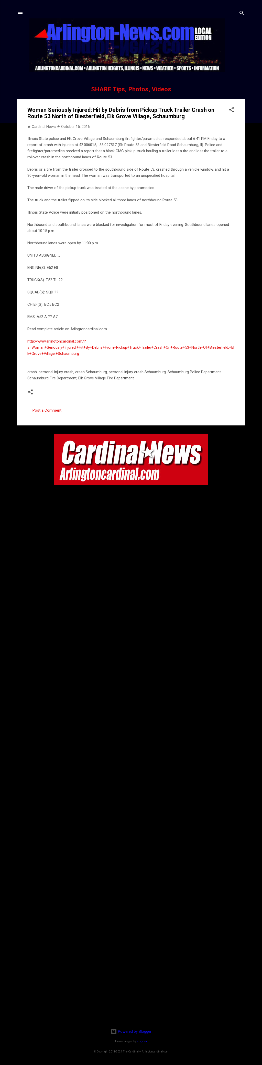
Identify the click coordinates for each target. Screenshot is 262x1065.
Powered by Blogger (131, 1031)
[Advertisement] (131, 991)
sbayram (142, 1041)
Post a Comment (46, 410)
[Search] (242, 14)
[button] (231, 111)
